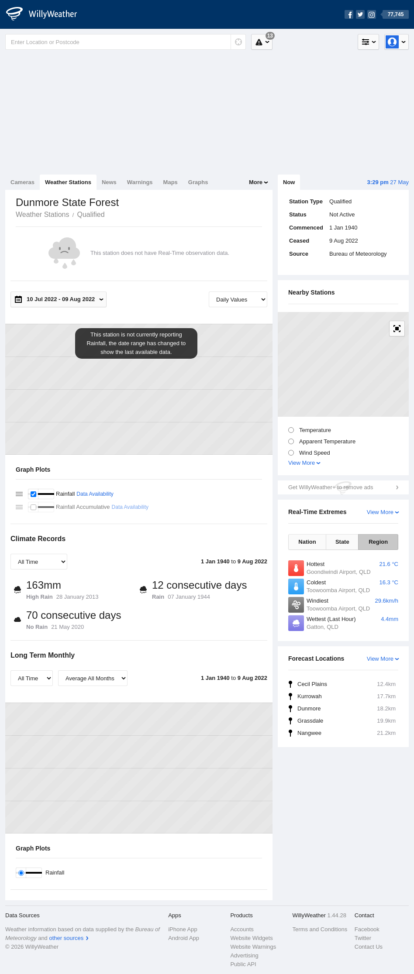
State (342, 541)
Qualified (90, 214)
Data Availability (95, 494)
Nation (307, 541)
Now (289, 182)
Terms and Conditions (320, 929)
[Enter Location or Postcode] (125, 42)
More (255, 182)
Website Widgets (251, 938)
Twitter (363, 938)
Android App (183, 938)
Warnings (140, 182)
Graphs (198, 182)
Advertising (244, 955)
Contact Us (369, 946)
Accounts (241, 929)
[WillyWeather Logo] (46, 14)
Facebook (367, 929)
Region (378, 541)
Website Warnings (253, 946)
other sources (66, 938)
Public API (243, 964)
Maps (170, 182)
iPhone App (182, 929)
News (109, 182)
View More (301, 463)
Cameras (22, 182)
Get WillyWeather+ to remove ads (330, 487)
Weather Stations (68, 182)
